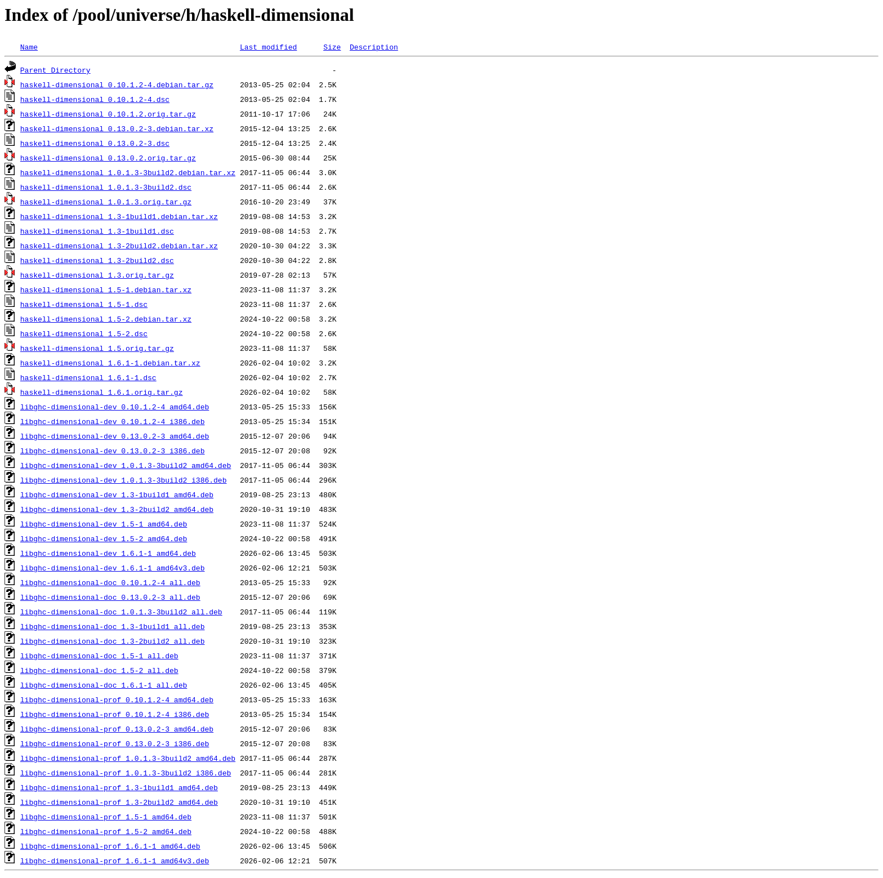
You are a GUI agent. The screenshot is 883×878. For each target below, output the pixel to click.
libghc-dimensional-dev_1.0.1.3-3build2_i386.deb (123, 480)
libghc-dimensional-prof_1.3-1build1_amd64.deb (119, 787)
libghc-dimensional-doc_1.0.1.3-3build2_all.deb (121, 612)
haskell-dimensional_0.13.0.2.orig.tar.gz (108, 158)
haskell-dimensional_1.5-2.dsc (84, 333)
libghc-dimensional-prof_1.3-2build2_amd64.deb (119, 802)
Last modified (268, 47)
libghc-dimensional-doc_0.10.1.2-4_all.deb (110, 582)
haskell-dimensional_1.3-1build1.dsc (97, 231)
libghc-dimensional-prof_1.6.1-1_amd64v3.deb (114, 860)
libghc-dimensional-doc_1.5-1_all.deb (99, 655)
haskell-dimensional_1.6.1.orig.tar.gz (101, 392)
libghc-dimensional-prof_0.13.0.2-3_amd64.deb (116, 729)
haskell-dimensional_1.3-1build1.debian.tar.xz (119, 216)
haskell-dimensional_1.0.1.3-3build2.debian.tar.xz (127, 172)
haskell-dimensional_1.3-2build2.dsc (97, 260)
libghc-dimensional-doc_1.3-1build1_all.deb (112, 626)
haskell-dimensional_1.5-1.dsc (84, 304)
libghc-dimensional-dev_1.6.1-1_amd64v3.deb (112, 568)
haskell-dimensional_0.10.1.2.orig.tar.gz (108, 114)
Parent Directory (55, 70)
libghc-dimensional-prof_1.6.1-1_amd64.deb (110, 846)
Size (332, 47)
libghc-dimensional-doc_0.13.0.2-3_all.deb (110, 597)
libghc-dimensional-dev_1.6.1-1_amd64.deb (108, 553)
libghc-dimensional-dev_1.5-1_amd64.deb (103, 524)
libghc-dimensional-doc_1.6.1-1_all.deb (103, 685)
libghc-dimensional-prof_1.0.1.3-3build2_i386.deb (125, 773)
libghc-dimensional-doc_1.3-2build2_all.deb (112, 641)
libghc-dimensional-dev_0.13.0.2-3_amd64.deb (114, 436)
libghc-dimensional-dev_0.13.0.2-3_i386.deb (112, 450)
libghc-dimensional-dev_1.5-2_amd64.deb (103, 538)
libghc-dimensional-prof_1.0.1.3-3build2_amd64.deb (127, 758)
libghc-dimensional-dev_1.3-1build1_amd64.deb (116, 494)
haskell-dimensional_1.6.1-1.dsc (88, 377)
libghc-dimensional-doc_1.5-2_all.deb (99, 670)
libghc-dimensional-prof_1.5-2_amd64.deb (105, 831)
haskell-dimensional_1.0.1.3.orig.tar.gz (105, 202)
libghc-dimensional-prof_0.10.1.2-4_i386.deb (114, 714)
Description (374, 47)
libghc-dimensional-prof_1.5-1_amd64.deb (105, 817)
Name (29, 47)
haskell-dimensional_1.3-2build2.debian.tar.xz (119, 245)
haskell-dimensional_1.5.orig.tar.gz (97, 348)
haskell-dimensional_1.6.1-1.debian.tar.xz (110, 363)
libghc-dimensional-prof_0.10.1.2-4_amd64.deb (116, 699)
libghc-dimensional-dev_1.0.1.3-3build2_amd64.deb (125, 465)
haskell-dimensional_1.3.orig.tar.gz (97, 275)
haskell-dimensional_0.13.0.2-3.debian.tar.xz (116, 128)
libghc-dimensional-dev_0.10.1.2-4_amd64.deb (114, 407)
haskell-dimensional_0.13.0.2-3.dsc (95, 143)
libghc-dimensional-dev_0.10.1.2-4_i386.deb (112, 421)
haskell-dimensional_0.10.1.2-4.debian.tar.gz (116, 84)
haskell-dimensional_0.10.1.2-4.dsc (95, 99)
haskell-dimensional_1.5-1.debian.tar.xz (105, 289)
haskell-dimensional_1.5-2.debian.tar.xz (105, 319)
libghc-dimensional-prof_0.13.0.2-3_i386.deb (114, 743)
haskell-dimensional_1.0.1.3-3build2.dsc (105, 187)
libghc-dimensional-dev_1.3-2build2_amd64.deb (116, 509)
